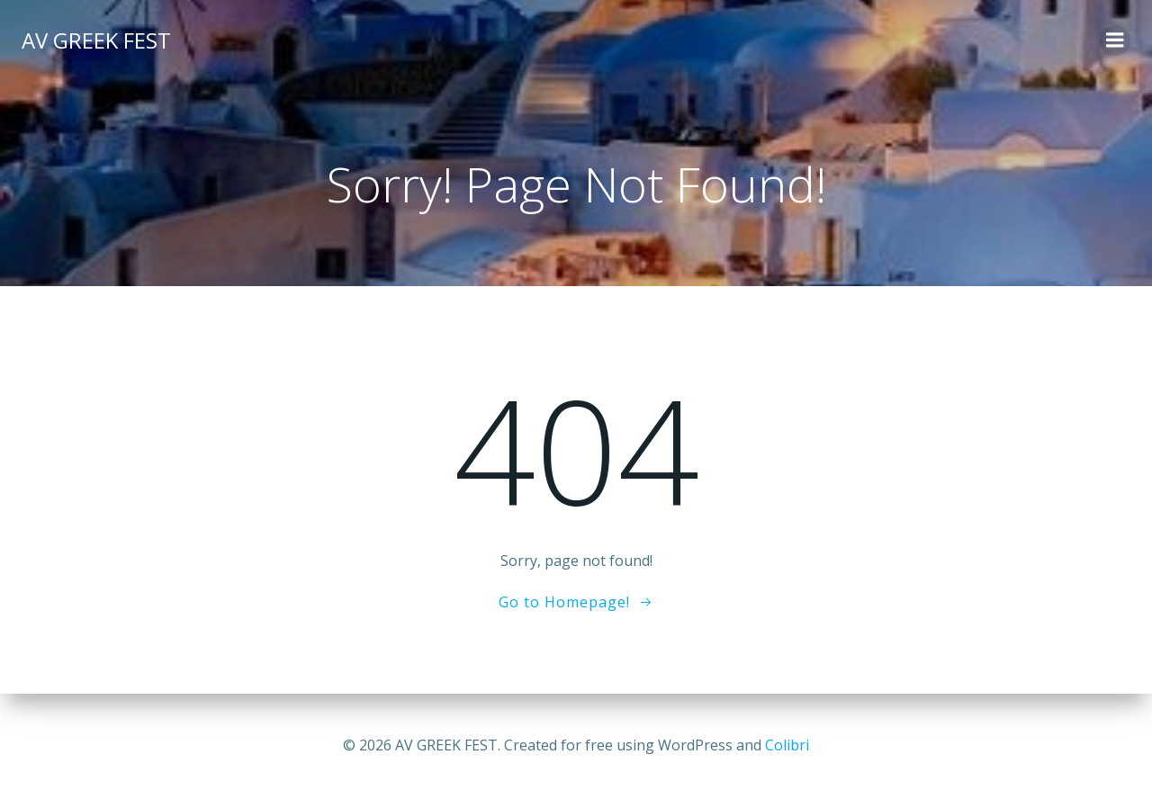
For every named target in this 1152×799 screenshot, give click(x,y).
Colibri (787, 745)
